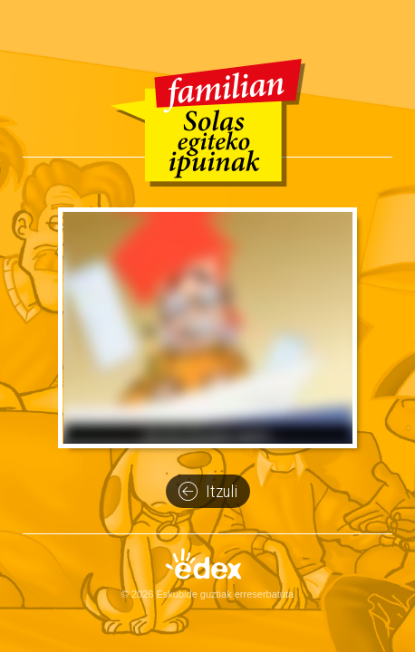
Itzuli (208, 491)
